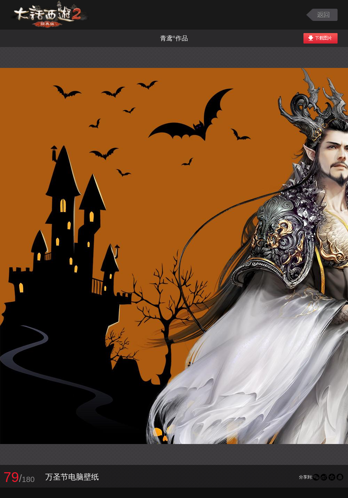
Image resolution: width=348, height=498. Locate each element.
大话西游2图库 (49, 15)
